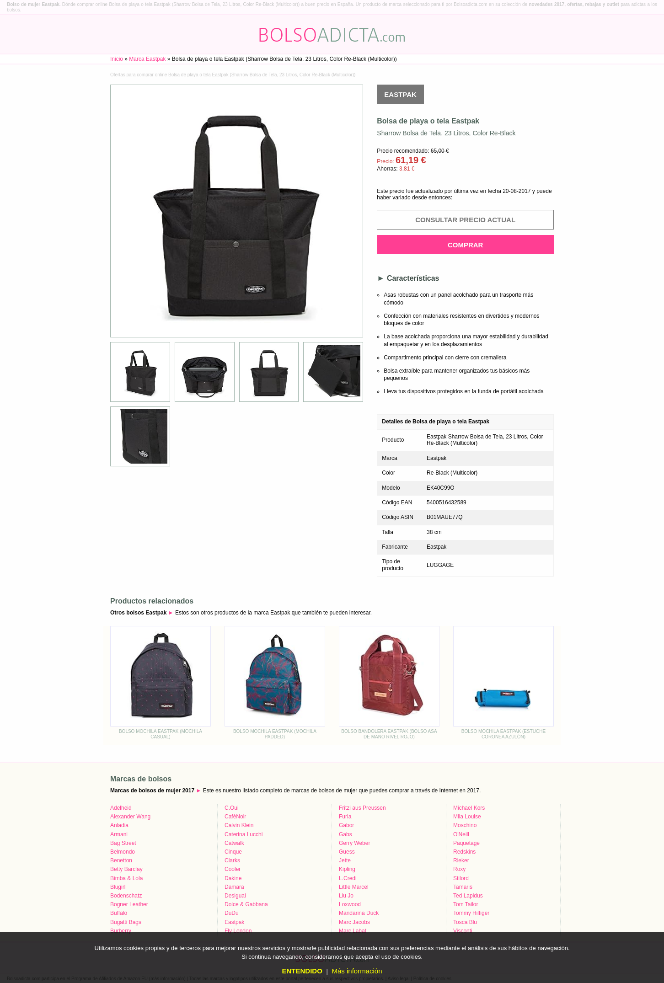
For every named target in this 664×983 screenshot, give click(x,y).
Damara (234, 887)
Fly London (238, 931)
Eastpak (400, 94)
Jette (345, 860)
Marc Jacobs (354, 922)
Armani (119, 834)
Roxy (459, 869)
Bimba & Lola (126, 878)
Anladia (119, 825)
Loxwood (350, 904)
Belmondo (122, 852)
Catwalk (234, 843)
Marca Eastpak (147, 59)
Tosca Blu (465, 922)
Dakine (233, 878)
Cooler (233, 869)
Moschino (465, 825)
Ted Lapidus (468, 895)
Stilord (461, 878)
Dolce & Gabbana (246, 904)
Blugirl (117, 887)
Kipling (347, 869)
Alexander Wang (130, 816)
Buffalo (118, 913)
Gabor (346, 825)
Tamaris (462, 887)
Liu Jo (346, 895)
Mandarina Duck (359, 913)
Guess (347, 852)
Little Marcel (354, 887)
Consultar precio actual (465, 220)
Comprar (465, 245)
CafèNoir (235, 816)
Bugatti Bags (125, 922)
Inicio (116, 59)
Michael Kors (469, 808)
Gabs (345, 834)
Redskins (464, 852)
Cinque (233, 852)
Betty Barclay (126, 869)
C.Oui (232, 808)
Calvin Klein (239, 825)
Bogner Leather (129, 904)
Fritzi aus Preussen (362, 808)
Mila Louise (467, 816)
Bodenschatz (126, 895)
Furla (345, 816)
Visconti (462, 931)
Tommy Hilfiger (471, 913)
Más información (357, 971)
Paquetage (466, 843)
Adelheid (121, 808)
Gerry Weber (354, 843)
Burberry (120, 931)
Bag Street (123, 843)
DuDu (232, 913)
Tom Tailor (465, 904)
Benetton (121, 860)
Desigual (235, 895)
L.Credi (348, 878)
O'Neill (461, 834)
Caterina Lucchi (243, 834)
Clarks (232, 860)
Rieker (461, 860)
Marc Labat (352, 931)
